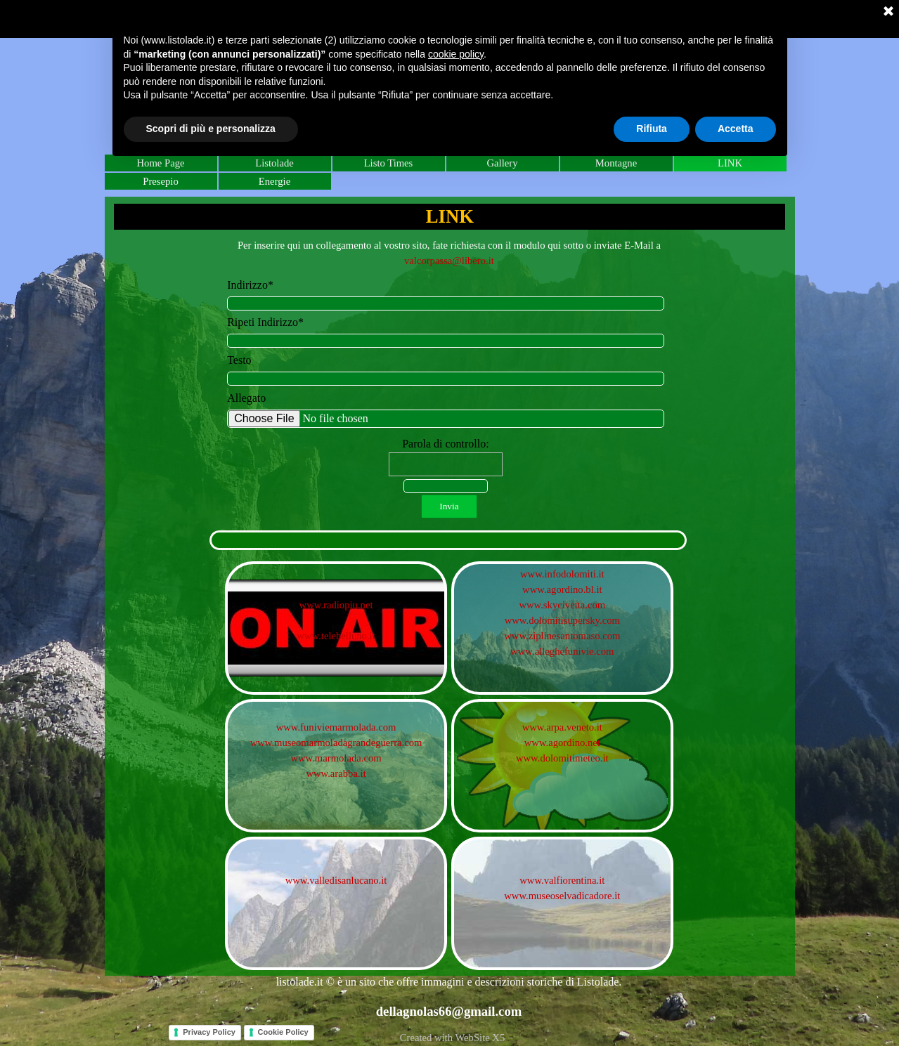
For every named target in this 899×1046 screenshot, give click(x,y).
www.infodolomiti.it (562, 574)
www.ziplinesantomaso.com (562, 635)
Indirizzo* (250, 285)
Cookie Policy (283, 1032)
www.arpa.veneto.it (562, 727)
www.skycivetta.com (562, 604)
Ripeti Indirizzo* (265, 322)
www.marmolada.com (335, 758)
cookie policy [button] (456, 54)
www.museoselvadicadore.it (562, 895)
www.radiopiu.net (336, 604)
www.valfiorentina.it (561, 880)
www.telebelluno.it (336, 635)
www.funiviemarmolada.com (336, 727)
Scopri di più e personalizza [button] (211, 128)
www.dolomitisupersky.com (562, 620)
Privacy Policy (209, 1032)
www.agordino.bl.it (562, 589)
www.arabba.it (336, 773)
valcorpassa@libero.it (449, 260)
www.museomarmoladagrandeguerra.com (336, 742)
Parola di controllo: (445, 444)
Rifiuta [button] (651, 128)
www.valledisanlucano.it (336, 880)
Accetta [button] (736, 128)
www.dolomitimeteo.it (562, 758)
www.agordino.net (562, 742)
